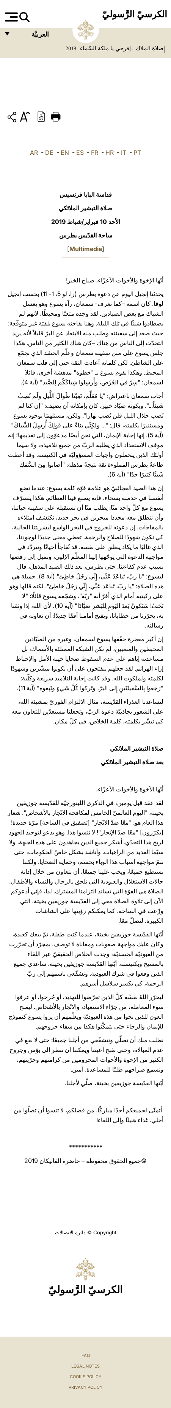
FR (94, 152)
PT (137, 152)
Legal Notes (85, 1366)
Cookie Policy (85, 1376)
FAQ (86, 1355)
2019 (71, 48)
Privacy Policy (85, 1387)
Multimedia (85, 249)
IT (123, 152)
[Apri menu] (10, 17)
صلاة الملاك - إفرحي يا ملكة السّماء (120, 48)
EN (65, 152)
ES (80, 152)
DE (49, 152)
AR (34, 152)
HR (109, 152)
